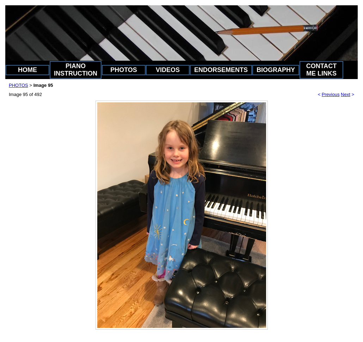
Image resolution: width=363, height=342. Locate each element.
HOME (27, 69)
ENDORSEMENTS (221, 69)
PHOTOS (123, 69)
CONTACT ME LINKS (321, 69)
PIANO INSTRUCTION (75, 69)
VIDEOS (168, 69)
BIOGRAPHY (276, 69)
